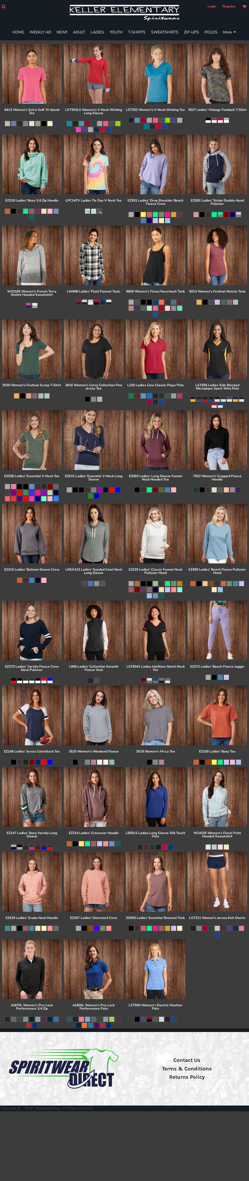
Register (229, 6)
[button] (3, 6)
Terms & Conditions (187, 1069)
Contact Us (186, 1060)
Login (212, 6)
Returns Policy (187, 1077)
